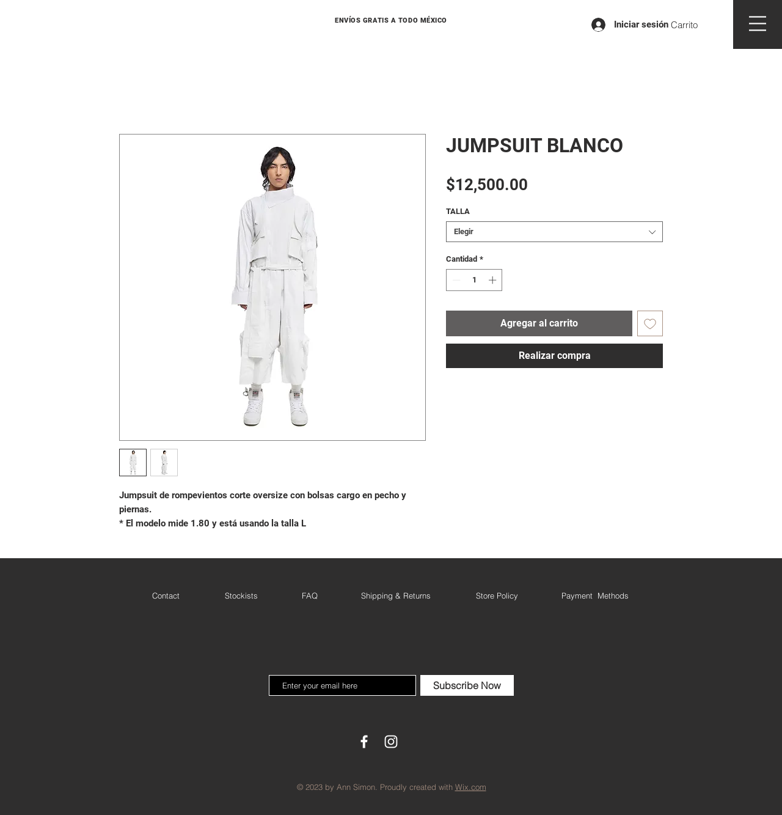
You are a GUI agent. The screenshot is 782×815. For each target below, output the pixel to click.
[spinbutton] (474, 280)
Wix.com (470, 787)
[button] (692, 25)
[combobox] (554, 231)
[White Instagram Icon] (391, 741)
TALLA (458, 211)
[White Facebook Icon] (364, 741)
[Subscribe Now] (467, 685)
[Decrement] (455, 280)
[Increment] (493, 280)
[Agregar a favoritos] (650, 323)
